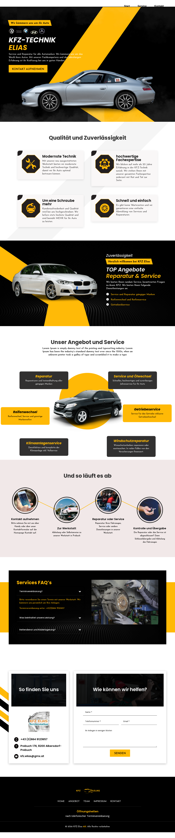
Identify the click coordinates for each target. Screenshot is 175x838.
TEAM (86, 807)
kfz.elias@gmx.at (32, 762)
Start (127, 6)
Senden (120, 759)
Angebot (74, 807)
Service (142, 6)
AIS (84, 832)
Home (61, 807)
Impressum (100, 807)
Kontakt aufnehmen (28, 75)
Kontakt (159, 6)
